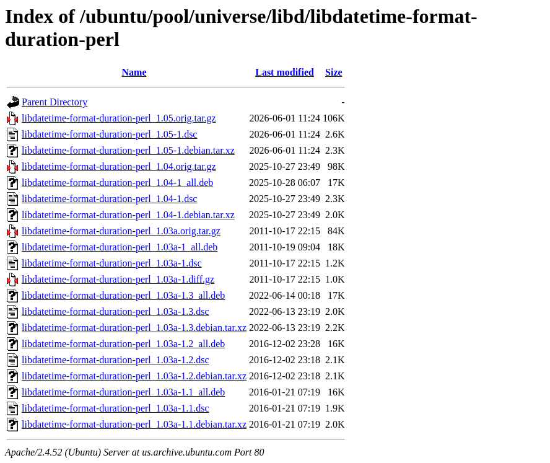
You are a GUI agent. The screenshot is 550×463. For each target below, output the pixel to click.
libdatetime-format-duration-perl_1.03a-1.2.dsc (115, 360)
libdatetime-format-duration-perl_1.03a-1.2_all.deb (123, 343)
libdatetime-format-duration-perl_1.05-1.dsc (109, 134)
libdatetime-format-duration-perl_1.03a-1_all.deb (119, 247)
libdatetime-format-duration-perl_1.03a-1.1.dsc (115, 408)
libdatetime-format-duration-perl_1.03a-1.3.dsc (115, 311)
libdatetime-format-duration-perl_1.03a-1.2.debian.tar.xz (134, 376)
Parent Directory (54, 102)
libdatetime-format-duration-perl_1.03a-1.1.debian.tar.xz (134, 424)
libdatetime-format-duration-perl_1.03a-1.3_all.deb (123, 295)
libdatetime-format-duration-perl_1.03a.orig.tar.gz (121, 231)
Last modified (284, 72)
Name (134, 72)
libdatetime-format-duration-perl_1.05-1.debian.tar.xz (128, 150)
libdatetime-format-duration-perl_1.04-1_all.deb (117, 182)
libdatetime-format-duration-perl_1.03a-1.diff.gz (118, 279)
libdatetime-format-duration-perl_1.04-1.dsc (109, 198)
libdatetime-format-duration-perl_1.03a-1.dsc (112, 263)
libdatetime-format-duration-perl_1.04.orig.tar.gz (119, 166)
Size (334, 72)
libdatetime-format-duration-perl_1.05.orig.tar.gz (119, 118)
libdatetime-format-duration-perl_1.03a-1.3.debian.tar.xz (134, 327)
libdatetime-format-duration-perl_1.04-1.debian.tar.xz (128, 214)
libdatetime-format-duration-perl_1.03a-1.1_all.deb (123, 392)
